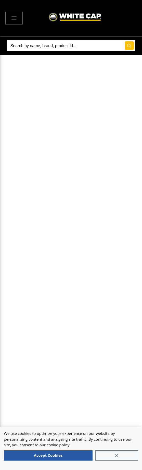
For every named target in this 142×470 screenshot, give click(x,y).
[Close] (116, 455)
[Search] (71, 45)
